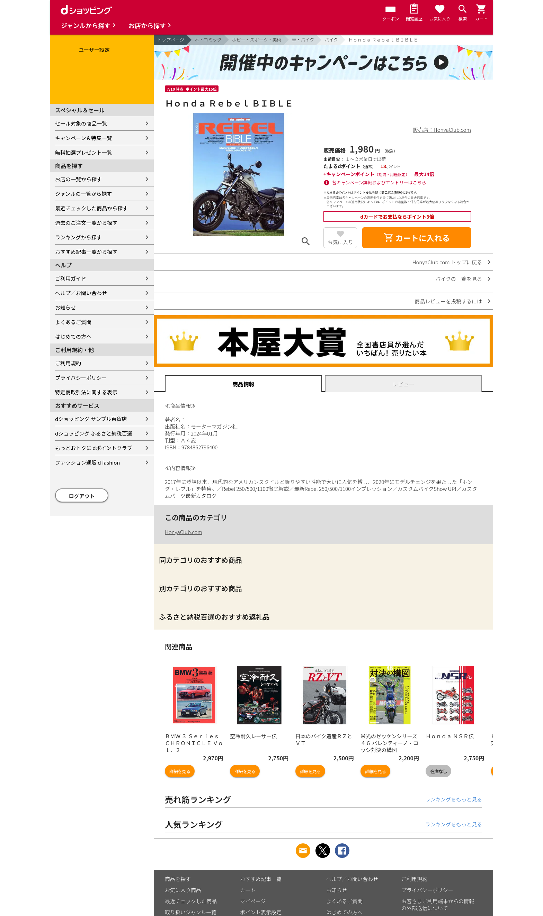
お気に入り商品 (183, 890)
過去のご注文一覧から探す (86, 222)
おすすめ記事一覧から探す (86, 251)
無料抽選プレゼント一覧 (83, 152)
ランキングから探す (78, 237)
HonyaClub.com (183, 531)
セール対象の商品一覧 (81, 123)
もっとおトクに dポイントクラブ (93, 447)
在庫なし (438, 771)
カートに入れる (416, 237)
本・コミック (208, 39)
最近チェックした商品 (191, 901)
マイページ (253, 901)
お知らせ (65, 307)
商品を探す (178, 878)
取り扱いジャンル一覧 (190, 912)
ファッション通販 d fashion (87, 462)
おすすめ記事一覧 (261, 878)
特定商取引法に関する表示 (86, 392)
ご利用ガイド (70, 278)
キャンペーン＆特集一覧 (83, 137)
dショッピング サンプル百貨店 (91, 418)
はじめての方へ (73, 336)
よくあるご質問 (73, 322)
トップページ (170, 39)
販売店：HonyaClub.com (442, 129)
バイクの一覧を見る (458, 278)
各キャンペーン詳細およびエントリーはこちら (379, 182)
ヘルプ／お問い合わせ (81, 292)
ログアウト (82, 496)
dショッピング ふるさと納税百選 (93, 433)
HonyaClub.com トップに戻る (447, 262)
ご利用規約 (68, 363)
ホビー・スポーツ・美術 (257, 39)
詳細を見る (179, 771)
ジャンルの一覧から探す (83, 193)
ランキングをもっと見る (453, 799)
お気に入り (340, 242)
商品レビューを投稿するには (448, 301)
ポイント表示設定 (261, 912)
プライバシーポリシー (81, 377)
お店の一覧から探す (78, 179)
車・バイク (303, 39)
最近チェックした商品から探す (91, 208)
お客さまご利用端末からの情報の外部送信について (437, 904)
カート (248, 890)
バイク (331, 39)
